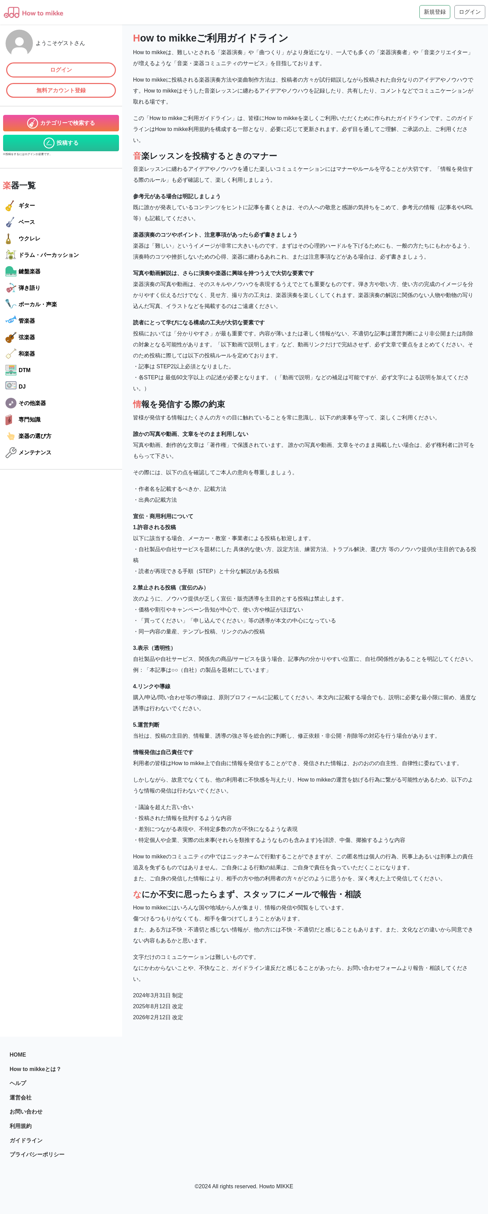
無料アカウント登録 (61, 90)
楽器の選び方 (28, 436)
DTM (18, 370)
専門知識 (22, 419)
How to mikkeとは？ (35, 1069)
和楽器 (20, 353)
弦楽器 (20, 337)
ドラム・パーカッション (42, 255)
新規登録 (435, 12)
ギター (20, 205)
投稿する (61, 143)
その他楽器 (25, 403)
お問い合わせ (26, 1112)
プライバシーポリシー (37, 1154)
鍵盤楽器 (22, 271)
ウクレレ (22, 238)
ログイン (61, 70)
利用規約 (21, 1126)
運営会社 (21, 1097)
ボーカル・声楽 (31, 304)
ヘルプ (18, 1083)
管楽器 (20, 321)
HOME (18, 1055)
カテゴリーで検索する (61, 123)
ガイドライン (26, 1140)
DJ (15, 386)
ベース (20, 222)
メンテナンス (28, 452)
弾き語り (22, 288)
